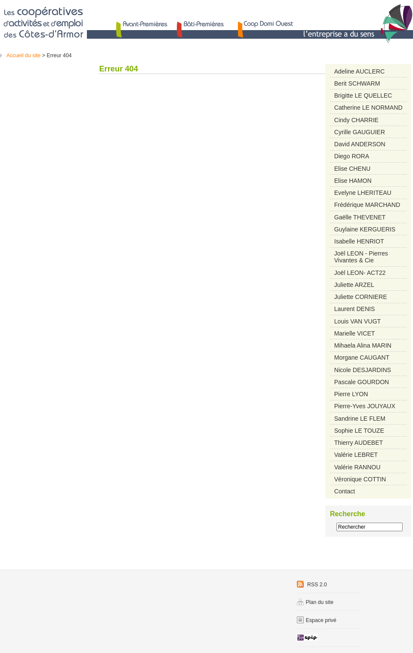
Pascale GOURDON (361, 382)
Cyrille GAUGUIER (359, 132)
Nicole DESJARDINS (362, 370)
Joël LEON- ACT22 (360, 272)
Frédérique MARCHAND (367, 204)
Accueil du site (23, 55)
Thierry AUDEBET (358, 442)
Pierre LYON (351, 394)
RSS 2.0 (312, 585)
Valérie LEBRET (356, 454)
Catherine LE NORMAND (368, 107)
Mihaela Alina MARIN (362, 345)
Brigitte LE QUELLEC (363, 95)
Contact (344, 491)
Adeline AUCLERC (359, 71)
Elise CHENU (352, 168)
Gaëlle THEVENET (359, 217)
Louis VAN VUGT (357, 321)
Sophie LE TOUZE (359, 430)
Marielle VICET (354, 333)
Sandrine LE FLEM (359, 418)
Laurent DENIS (354, 308)
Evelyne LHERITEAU (362, 192)
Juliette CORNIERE (360, 296)
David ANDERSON (359, 144)
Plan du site (315, 602)
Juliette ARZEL (354, 284)
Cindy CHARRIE (356, 120)
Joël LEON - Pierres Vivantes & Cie (361, 257)
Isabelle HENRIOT (359, 241)
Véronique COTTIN (360, 479)
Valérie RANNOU (357, 467)
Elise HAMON (353, 180)
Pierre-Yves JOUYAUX (364, 406)
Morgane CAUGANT (361, 357)
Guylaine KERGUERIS (364, 229)
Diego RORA (351, 156)
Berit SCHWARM (357, 83)
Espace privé (316, 620)
